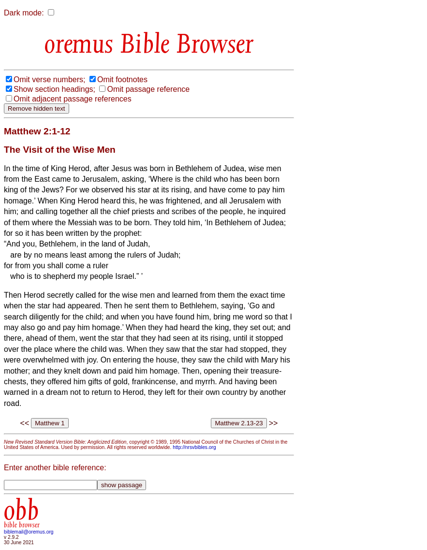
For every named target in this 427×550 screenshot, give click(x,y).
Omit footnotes (122, 79)
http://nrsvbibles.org (194, 447)
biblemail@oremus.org (29, 532)
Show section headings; (54, 89)
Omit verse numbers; (49, 79)
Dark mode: (24, 13)
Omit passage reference (148, 89)
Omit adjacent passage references (73, 99)
